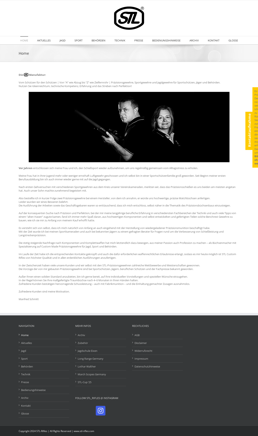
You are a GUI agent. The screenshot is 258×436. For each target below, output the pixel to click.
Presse (25, 382)
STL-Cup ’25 (84, 382)
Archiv (25, 398)
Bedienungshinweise (33, 390)
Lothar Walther (87, 366)
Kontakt (26, 405)
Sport (24, 358)
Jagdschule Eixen (87, 351)
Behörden (27, 366)
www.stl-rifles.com (84, 431)
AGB (137, 335)
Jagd (23, 351)
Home (25, 335)
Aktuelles (26, 343)
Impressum (141, 358)
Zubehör (83, 343)
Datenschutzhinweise (147, 366)
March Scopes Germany (92, 374)
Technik (25, 374)
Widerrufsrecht (143, 351)
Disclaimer (141, 343)
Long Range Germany (90, 358)
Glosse (25, 413)
